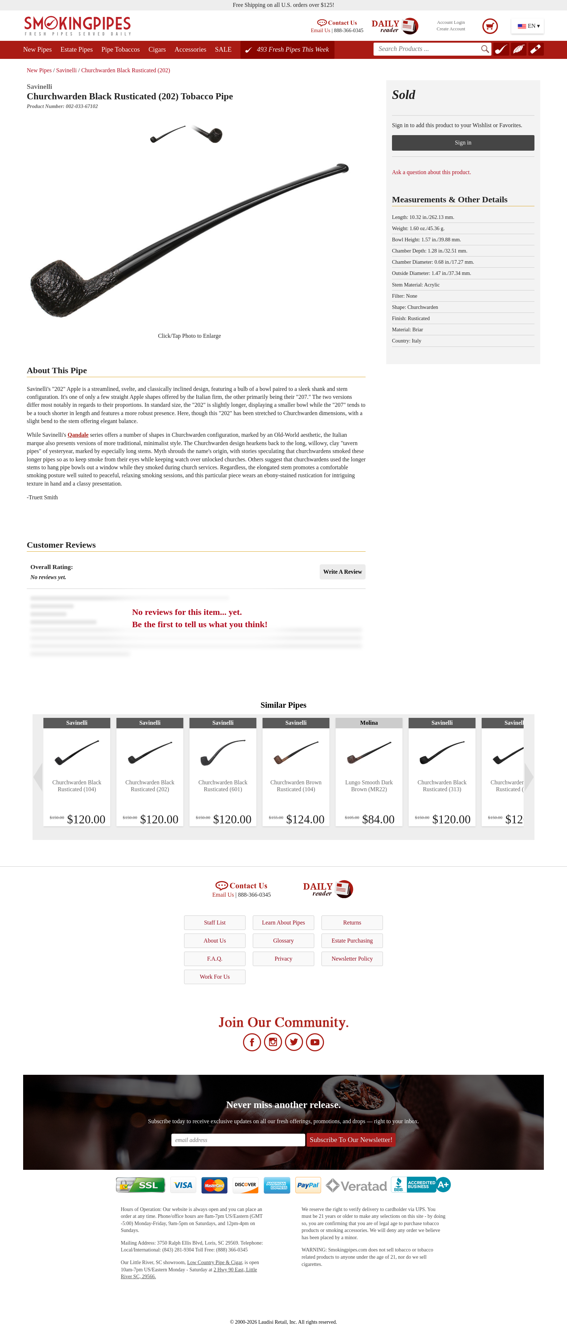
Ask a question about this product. (431, 172)
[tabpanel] (76, 772)
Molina (369, 723)
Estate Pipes (76, 49)
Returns (352, 922)
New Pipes (37, 49)
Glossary (283, 941)
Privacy (284, 959)
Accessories (190, 49)
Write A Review (342, 572)
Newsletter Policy (352, 959)
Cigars (157, 49)
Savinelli (66, 70)
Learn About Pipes (283, 922)
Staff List (215, 922)
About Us (215, 941)
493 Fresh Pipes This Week (293, 49)
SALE (223, 49)
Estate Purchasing (352, 941)
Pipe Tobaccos (121, 49)
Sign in (463, 142)
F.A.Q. (215, 959)
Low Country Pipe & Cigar (214, 1262)
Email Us (320, 30)
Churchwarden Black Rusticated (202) (125, 70)
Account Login (451, 22)
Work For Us (215, 977)
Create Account (450, 28)
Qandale (78, 435)
